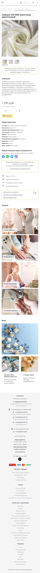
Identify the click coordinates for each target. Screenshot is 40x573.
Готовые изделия (20, 480)
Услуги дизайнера (11, 284)
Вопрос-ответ (20, 511)
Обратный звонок (20, 436)
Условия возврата (20, 513)
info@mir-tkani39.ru (20, 449)
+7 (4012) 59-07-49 (21, 412)
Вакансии (20, 559)
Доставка (20, 506)
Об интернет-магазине (20, 535)
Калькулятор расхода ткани (20, 516)
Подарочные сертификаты (20, 525)
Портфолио (20, 552)
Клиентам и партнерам (20, 503)
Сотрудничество (20, 549)
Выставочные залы (20, 562)
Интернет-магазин (20, 399)
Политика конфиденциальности (20, 533)
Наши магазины (20, 452)
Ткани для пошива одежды (20, 472)
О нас (20, 547)
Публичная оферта (20, 538)
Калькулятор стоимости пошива (20, 518)
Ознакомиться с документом (20, 168)
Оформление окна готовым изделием (20, 498)
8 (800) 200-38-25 (21, 402)
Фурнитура (20, 477)
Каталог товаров (20, 469)
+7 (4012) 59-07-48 (21, 422)
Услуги (20, 485)
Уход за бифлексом (10, 197)
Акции (20, 530)
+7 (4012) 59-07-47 (21, 417)
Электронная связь (20, 447)
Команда (20, 554)
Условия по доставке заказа (13, 195)
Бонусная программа (20, 521)
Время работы (20, 440)
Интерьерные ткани (20, 475)
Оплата (20, 508)
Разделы (20, 544)
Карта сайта (20, 540)
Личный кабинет (20, 523)
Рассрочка (20, 528)
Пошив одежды (10, 230)
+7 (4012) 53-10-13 (21, 432)
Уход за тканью (20, 564)
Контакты (20, 396)
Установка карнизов (12, 310)
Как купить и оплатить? (11, 192)
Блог (20, 557)
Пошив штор (9, 257)
